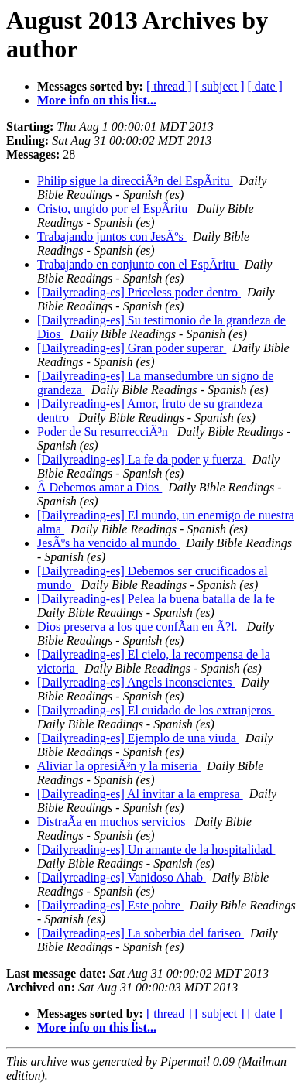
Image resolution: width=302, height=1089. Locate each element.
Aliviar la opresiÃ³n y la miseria (119, 765)
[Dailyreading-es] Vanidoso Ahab (121, 877)
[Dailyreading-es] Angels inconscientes (136, 682)
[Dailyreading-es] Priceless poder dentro (139, 292)
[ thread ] (169, 86)
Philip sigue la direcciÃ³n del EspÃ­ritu (135, 180)
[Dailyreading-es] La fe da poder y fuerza (141, 459)
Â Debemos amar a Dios (99, 487)
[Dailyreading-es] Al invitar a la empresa (140, 793)
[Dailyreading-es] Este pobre (110, 905)
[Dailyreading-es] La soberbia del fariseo (140, 933)
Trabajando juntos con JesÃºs (112, 236)
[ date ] (265, 86)
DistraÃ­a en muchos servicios (113, 821)
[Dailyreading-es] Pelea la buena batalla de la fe (157, 598)
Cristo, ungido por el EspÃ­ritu (113, 208)
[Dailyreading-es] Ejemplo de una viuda (138, 738)
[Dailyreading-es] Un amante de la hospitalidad (156, 849)
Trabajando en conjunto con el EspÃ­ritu (138, 264)
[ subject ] (220, 86)
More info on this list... (96, 100)
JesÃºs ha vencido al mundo (108, 543)
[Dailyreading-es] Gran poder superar (131, 347)
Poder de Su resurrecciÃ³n (104, 431)
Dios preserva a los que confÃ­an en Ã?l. (139, 626)
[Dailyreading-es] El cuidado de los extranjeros (156, 710)
